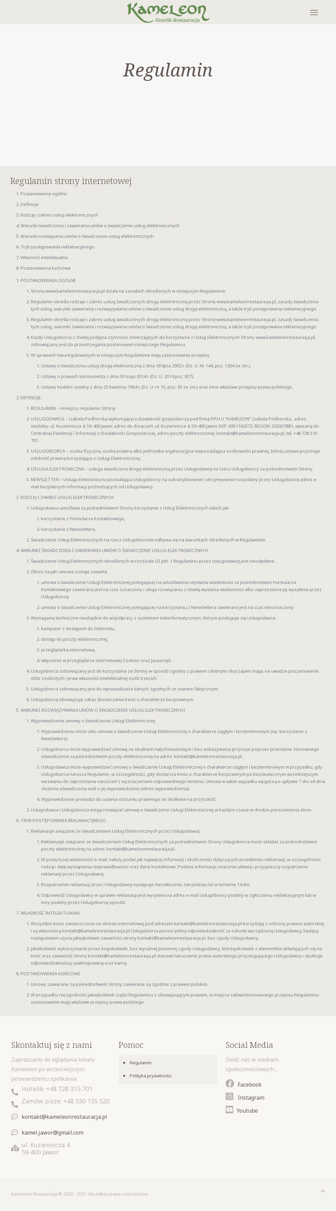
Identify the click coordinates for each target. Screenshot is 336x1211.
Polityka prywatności (151, 1076)
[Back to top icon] (323, 1191)
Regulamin (141, 1063)
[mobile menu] (314, 12)
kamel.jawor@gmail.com (53, 1132)
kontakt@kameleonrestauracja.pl (64, 1117)
